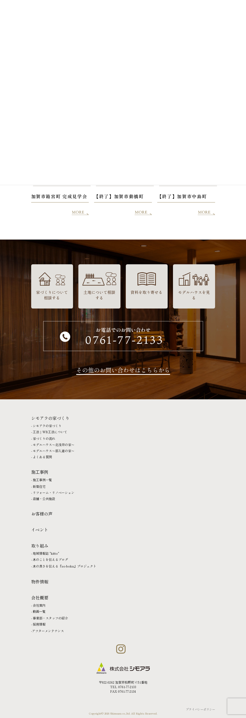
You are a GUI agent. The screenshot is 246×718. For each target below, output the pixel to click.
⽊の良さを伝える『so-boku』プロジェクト (64, 566)
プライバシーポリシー (200, 709)
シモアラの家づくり (47, 425)
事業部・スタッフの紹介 (50, 618)
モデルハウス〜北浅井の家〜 (53, 444)
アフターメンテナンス (48, 630)
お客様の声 (42, 513)
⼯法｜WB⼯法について (50, 431)
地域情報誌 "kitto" (46, 553)
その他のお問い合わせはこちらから (123, 370)
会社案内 (39, 605)
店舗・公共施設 (44, 498)
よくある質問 (42, 457)
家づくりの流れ (44, 438)
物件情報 (39, 581)
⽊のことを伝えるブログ (50, 559)
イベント (39, 529)
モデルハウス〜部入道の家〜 (53, 450)
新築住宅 (39, 486)
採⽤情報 (39, 624)
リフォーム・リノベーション (53, 492)
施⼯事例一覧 (42, 479)
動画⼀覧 (39, 611)
